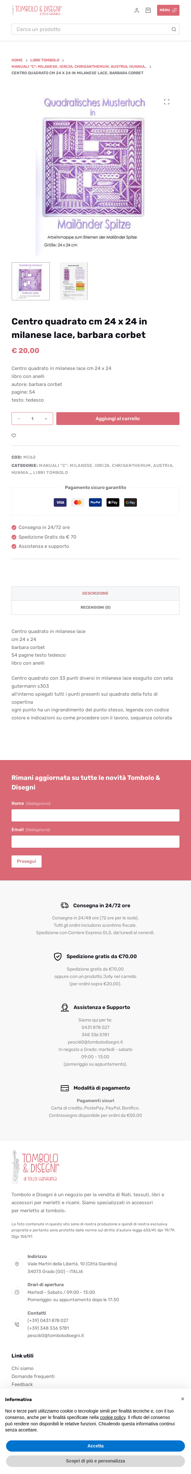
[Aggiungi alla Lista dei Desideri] (14, 435)
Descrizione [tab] (95, 593)
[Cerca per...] (90, 29)
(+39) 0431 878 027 (48, 1320)
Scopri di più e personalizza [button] (95, 1460)
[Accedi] (136, 10)
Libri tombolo (50, 472)
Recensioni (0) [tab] (95, 607)
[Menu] (168, 10)
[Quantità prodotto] (32, 418)
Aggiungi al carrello (118, 418)
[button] (183, 1399)
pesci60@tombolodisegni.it (56, 1335)
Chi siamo (23, 1368)
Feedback (22, 1384)
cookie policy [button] (112, 1417)
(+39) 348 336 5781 (48, 1328)
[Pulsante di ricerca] (173, 29)
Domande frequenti (33, 1376)
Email (31, 830)
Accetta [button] (95, 1445)
